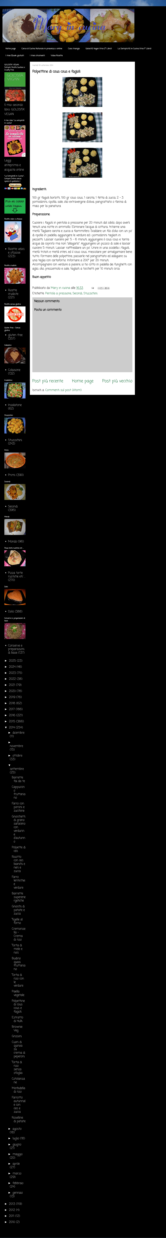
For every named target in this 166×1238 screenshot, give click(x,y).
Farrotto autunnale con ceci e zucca (19, 1104)
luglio (16, 1138)
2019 (12, 697)
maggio (18, 1154)
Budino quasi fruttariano (18, 963)
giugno (17, 1144)
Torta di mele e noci (17, 949)
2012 (12, 1210)
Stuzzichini (90, 293)
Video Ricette (57, 55)
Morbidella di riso (18, 1090)
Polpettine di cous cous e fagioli (18, 1006)
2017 (12, 709)
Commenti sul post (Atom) (63, 390)
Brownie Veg (17, 1029)
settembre (17, 769)
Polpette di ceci (19, 849)
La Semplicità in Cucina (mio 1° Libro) (134, 48)
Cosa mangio (74, 48)
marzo (17, 1173)
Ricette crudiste (13, 292)
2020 (13, 691)
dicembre (18, 733)
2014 (12, 727)
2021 (12, 685)
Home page (10, 48)
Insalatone (15, 405)
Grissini (17, 1036)
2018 (12, 703)
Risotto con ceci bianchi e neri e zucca (18, 864)
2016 (12, 715)
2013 (12, 1204)
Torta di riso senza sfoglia (17, 1067)
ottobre (17, 755)
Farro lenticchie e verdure (18, 882)
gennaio (18, 1193)
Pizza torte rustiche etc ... (16, 575)
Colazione (14, 370)
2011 (12, 1216)
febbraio (18, 1183)
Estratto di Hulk (17, 1019)
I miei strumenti (37, 55)
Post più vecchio (117, 381)
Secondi (77, 293)
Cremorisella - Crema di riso (18, 934)
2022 (13, 679)
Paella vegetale (18, 993)
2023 (13, 673)
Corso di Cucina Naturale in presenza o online (42, 48)
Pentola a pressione (58, 293)
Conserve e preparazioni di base (16, 649)
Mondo (12, 541)
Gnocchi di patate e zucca (18, 910)
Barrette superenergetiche (19, 897)
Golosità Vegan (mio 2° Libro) (99, 48)
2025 (13, 661)
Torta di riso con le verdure (18, 980)
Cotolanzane (18, 1081)
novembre (16, 746)
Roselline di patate (19, 1119)
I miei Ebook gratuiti (14, 55)
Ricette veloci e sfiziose (16, 251)
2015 (12, 721)
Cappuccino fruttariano (18, 792)
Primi (11, 475)
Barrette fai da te (18, 779)
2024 (13, 667)
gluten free (15, 335)
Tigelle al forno (17, 921)
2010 (12, 1222)
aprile (16, 1164)
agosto (17, 1129)
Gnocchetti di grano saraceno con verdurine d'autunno (18, 829)
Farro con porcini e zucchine (18, 807)
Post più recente (47, 381)
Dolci (11, 611)
